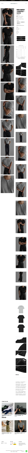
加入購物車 (21, 38)
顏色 (17, 27)
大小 (17, 30)
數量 (17, 33)
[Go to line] (26, 451)
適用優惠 (18, 20)
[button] (2, 3)
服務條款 (16, 451)
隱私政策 (11, 451)
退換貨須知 (14, 451)
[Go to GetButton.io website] (26, 452)
